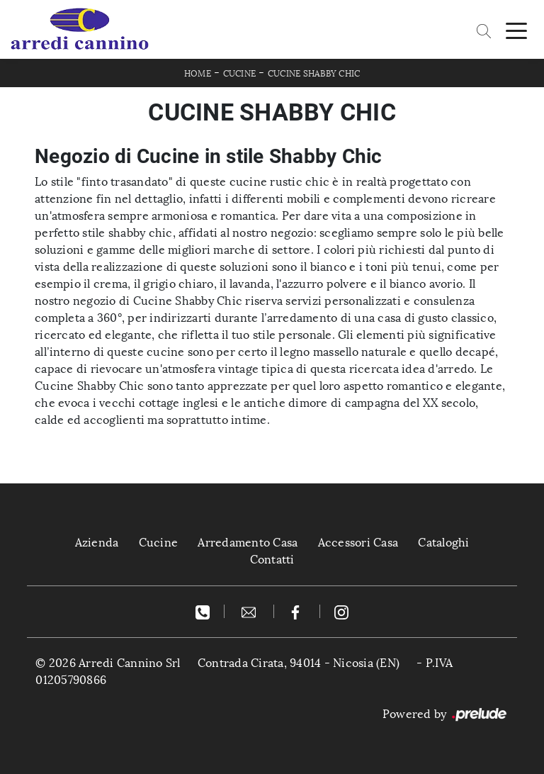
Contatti (272, 559)
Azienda (97, 542)
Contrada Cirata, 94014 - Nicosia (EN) (299, 663)
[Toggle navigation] (516, 30)
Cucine (239, 74)
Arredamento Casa (248, 542)
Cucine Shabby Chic (314, 74)
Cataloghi (443, 542)
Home (197, 74)
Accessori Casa (358, 542)
